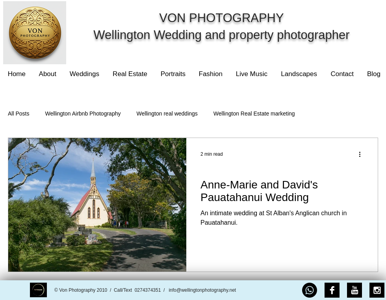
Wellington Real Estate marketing (254, 113)
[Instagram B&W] (376, 290)
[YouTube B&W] (354, 290)
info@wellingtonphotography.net (202, 290)
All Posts (18, 113)
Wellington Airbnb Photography (83, 113)
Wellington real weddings (166, 113)
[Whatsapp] (309, 290)
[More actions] (362, 154)
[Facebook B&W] (332, 290)
